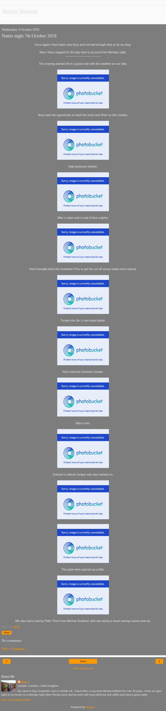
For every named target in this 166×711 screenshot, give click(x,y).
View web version (83, 668)
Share (7, 632)
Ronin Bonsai (19, 10)
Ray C (25, 682)
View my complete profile (15, 699)
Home (83, 661)
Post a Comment (13, 649)
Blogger (90, 707)
